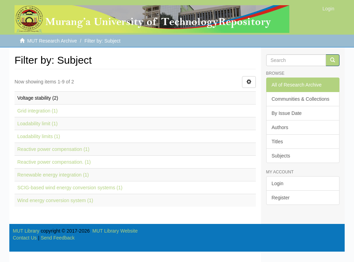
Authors (280, 127)
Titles (277, 141)
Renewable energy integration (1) (53, 175)
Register (281, 197)
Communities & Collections (300, 99)
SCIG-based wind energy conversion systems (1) (69, 187)
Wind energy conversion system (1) (55, 200)
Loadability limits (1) (38, 136)
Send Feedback (58, 238)
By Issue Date (287, 113)
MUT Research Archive (52, 41)
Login (277, 183)
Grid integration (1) (37, 111)
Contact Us (25, 238)
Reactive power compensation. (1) (54, 162)
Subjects (281, 156)
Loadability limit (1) (37, 123)
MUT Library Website (115, 231)
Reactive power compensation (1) (53, 149)
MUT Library (26, 231)
